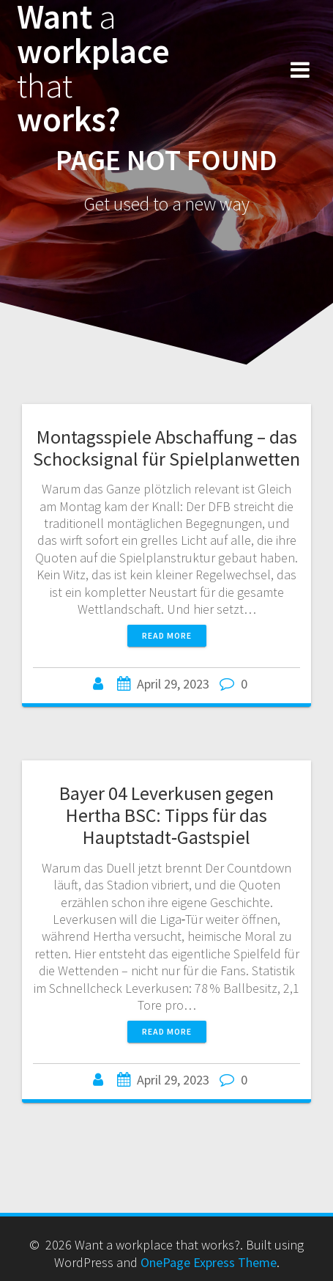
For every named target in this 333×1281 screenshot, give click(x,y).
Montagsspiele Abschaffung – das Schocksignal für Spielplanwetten (166, 448)
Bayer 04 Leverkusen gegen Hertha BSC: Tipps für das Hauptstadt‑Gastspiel (166, 815)
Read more (167, 635)
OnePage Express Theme (209, 1262)
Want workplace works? (93, 68)
